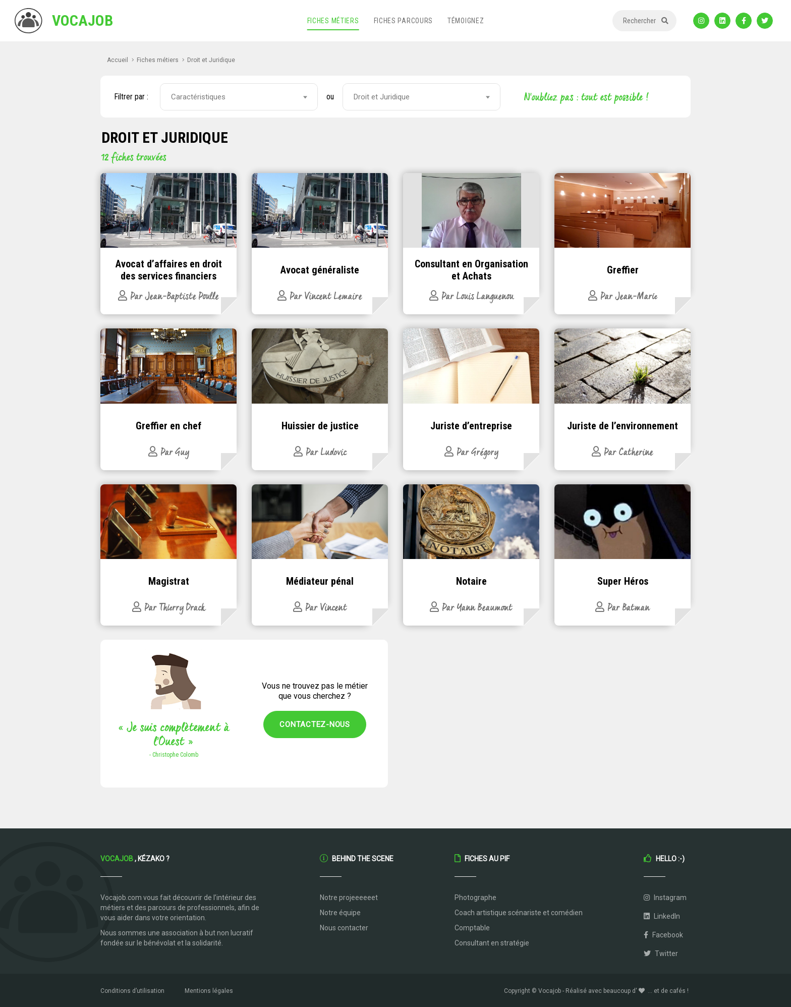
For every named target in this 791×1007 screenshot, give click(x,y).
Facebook (663, 935)
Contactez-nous (314, 724)
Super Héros (622, 581)
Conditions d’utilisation (132, 990)
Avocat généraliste (319, 270)
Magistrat (168, 581)
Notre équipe (340, 913)
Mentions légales (209, 990)
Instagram (665, 897)
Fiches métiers (333, 21)
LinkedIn (662, 916)
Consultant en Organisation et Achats (471, 270)
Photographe (475, 897)
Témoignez (465, 21)
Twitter (661, 953)
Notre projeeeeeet (349, 897)
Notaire (471, 581)
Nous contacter (344, 928)
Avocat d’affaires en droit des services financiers (169, 270)
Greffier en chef (168, 426)
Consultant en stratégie (492, 943)
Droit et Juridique (211, 60)
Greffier (623, 270)
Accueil (117, 60)
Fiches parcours (403, 21)
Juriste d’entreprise (471, 426)
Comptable (472, 928)
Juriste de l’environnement (622, 426)
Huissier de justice (320, 426)
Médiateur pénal (320, 581)
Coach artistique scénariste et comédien (519, 913)
